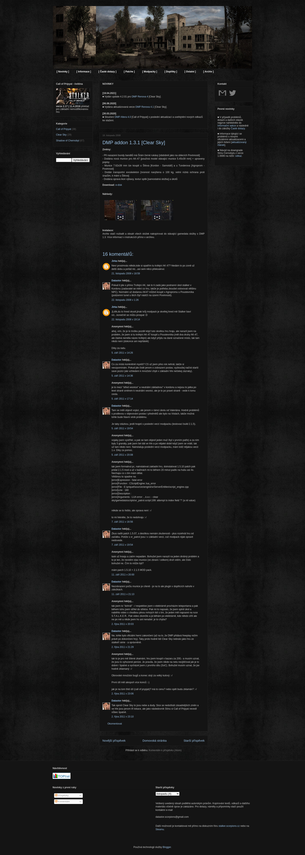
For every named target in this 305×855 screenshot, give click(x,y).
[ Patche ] (129, 71)
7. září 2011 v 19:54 (122, 544)
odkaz (238, 156)
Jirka (114, 261)
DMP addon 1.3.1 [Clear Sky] (134, 142)
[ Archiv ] (208, 71)
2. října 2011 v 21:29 (123, 647)
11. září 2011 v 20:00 (123, 574)
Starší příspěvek (194, 740)
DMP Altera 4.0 (123, 117)
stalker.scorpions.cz (229, 826)
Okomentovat (115, 723)
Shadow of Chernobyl (67, 140)
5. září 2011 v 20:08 (122, 454)
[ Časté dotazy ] (107, 71)
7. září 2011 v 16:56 (122, 521)
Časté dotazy (238, 128)
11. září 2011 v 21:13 (123, 594)
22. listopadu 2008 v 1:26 (125, 300)
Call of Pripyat (63, 129)
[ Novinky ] (63, 71)
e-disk (118, 185)
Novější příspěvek (114, 740)
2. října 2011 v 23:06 (123, 693)
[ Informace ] (84, 71)
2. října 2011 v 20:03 (123, 624)
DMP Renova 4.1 (144, 106)
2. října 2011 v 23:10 (123, 716)
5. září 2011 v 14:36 (122, 375)
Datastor (117, 280)
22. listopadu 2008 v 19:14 (126, 319)
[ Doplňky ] (171, 71)
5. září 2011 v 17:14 (122, 398)
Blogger (167, 847)
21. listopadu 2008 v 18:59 (126, 273)
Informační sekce (227, 125)
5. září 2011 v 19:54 (122, 428)
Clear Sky (61, 134)
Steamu (160, 829)
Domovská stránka (155, 740)
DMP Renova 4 (140, 96)
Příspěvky (62, 795)
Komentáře (62, 801)
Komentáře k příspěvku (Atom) (165, 750)
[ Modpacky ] (149, 71)
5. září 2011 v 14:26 (122, 352)
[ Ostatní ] (190, 71)
